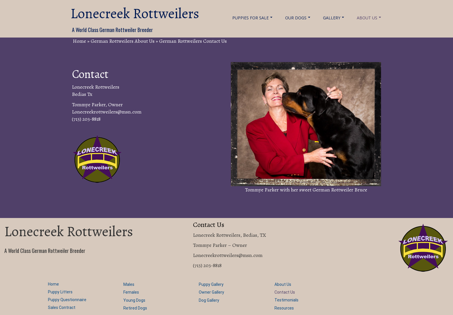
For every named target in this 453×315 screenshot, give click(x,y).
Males (128, 284)
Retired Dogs (135, 308)
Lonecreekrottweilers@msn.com (107, 111)
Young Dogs (134, 300)
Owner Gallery (211, 292)
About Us (369, 17)
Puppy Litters (60, 292)
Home (79, 41)
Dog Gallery (209, 300)
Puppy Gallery (211, 284)
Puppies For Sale (252, 17)
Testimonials (286, 300)
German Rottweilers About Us (123, 41)
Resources (284, 308)
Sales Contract (61, 307)
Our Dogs (297, 17)
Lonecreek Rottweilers (134, 13)
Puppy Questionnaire (67, 299)
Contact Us (284, 292)
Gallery (333, 17)
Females (131, 292)
